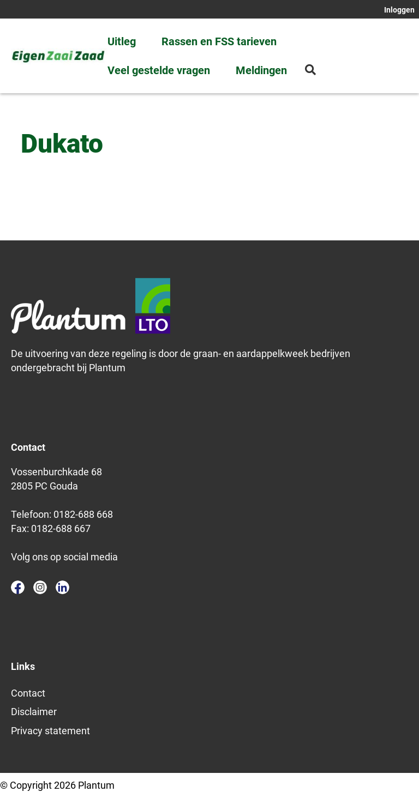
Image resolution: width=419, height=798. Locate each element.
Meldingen (261, 70)
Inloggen (399, 9)
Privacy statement (50, 730)
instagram (40, 587)
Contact (28, 693)
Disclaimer (34, 711)
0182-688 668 (83, 514)
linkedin (62, 587)
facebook (18, 587)
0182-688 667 (61, 528)
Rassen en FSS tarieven (219, 41)
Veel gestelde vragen (158, 70)
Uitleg (121, 41)
